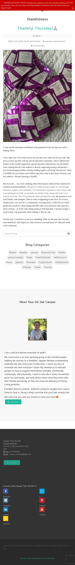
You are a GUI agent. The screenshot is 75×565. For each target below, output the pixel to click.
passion (48, 41)
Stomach (30, 262)
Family (61, 252)
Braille (12, 252)
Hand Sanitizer (43, 257)
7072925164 (15, 451)
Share (37, 36)
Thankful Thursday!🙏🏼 (37, 28)
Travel (37, 267)
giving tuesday (15, 257)
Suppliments (45, 262)
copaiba (23, 252)
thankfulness (59, 41)
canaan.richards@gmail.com (20, 454)
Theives (27, 267)
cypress (34, 252)
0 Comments (37, 45)
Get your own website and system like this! (37, 558)
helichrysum (60, 257)
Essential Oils (48, 252)
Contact (13, 402)
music (9, 262)
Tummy (48, 267)
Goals (29, 257)
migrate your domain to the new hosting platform (47, 3)
